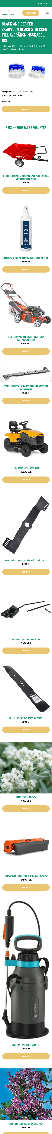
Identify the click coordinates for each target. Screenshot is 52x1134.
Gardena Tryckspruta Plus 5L (26, 1044)
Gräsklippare (27, 91)
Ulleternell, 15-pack (26, 797)
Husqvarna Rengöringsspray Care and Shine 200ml (26, 257)
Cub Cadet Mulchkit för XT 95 (26, 639)
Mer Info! (26, 109)
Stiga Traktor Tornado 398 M (26, 468)
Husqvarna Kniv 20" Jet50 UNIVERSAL (26, 718)
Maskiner (17, 91)
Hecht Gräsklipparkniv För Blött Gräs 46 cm (26, 560)
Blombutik (31, 13)
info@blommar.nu (43, 3)
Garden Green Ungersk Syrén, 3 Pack (26, 1123)
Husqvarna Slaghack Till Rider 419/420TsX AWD (26, 876)
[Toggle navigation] (47, 12)
